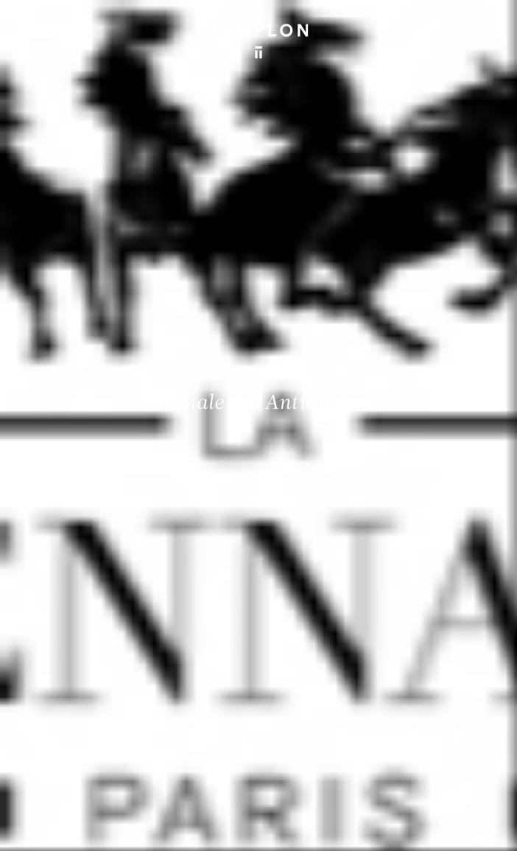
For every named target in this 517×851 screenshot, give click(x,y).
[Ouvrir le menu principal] (487, 22)
